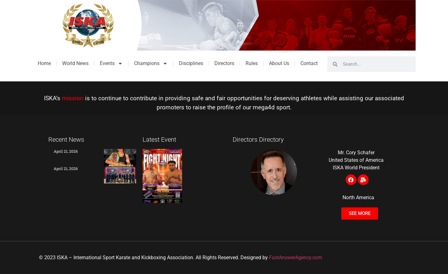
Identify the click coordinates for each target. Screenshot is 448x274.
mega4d (264, 107)
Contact (309, 63)
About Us (279, 63)
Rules (252, 63)
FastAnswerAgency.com (295, 257)
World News (75, 63)
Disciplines (191, 63)
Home (44, 63)
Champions (151, 63)
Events (111, 63)
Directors (224, 63)
